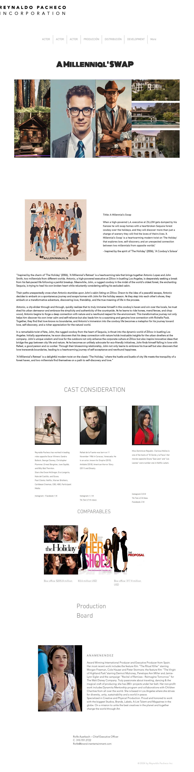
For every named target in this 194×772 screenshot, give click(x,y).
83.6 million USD (87, 580)
